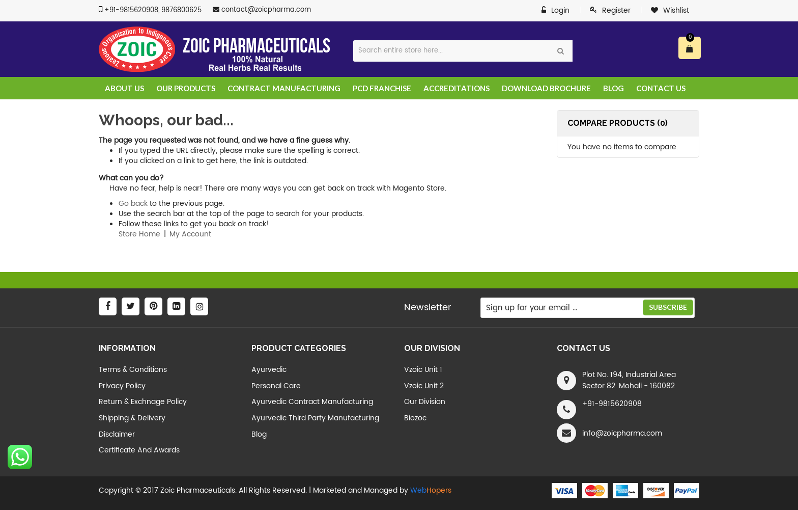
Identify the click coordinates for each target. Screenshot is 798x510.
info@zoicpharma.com (622, 433)
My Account (190, 234)
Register (616, 10)
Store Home (139, 234)
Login (560, 10)
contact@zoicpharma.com (266, 10)
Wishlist (676, 10)
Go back (133, 203)
